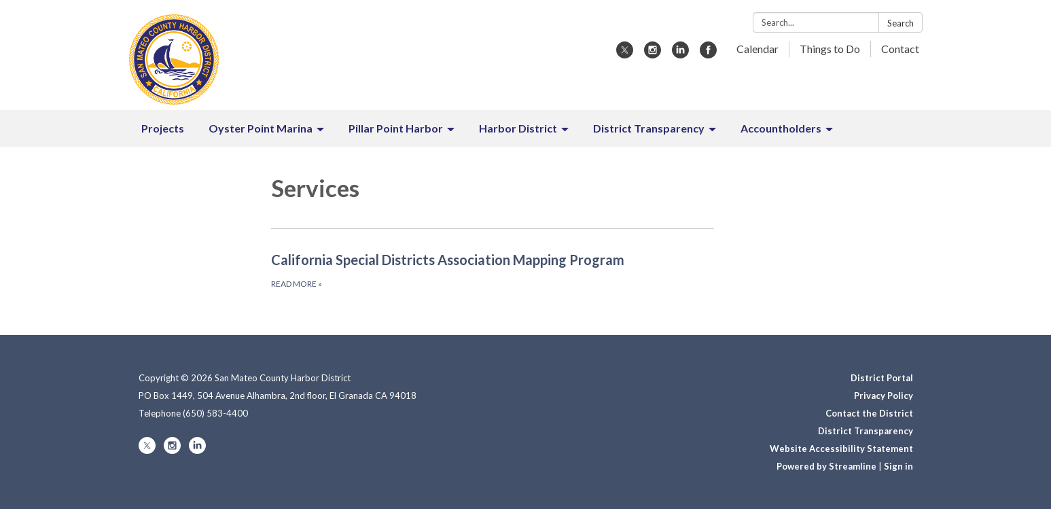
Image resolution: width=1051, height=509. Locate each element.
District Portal (882, 377)
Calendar (757, 48)
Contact (900, 48)
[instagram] (652, 54)
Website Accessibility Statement (841, 448)
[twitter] (624, 54)
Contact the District (869, 413)
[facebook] (708, 54)
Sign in (898, 466)
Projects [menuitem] (162, 128)
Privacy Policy (883, 395)
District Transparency (865, 430)
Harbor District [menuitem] (518, 128)
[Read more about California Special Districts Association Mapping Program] (493, 269)
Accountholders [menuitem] (781, 128)
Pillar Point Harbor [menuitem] (396, 128)
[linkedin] (680, 54)
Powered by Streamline (826, 466)
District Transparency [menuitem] (649, 128)
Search (900, 23)
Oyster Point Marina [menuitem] (261, 128)
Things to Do (830, 48)
